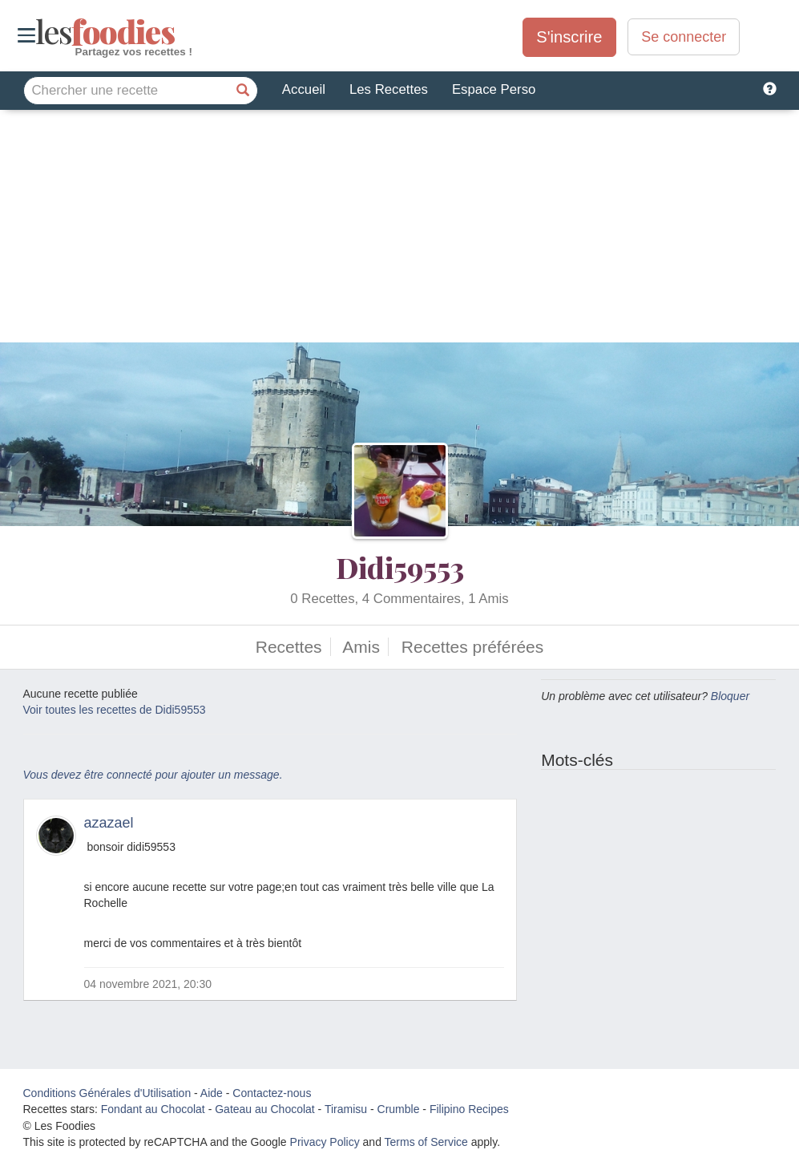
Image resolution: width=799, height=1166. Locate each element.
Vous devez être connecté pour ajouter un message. (153, 774)
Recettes (289, 647)
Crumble (398, 1109)
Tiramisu (346, 1109)
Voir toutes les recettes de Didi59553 (114, 709)
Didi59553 (400, 567)
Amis (361, 647)
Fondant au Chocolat (153, 1109)
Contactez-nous (271, 1093)
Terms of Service (426, 1142)
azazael (109, 823)
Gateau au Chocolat (265, 1109)
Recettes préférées (472, 647)
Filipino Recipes (469, 1109)
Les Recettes (388, 89)
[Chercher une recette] (243, 90)
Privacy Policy (325, 1142)
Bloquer (730, 696)
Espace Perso (493, 89)
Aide (211, 1093)
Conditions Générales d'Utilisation (107, 1093)
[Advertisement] (399, 230)
